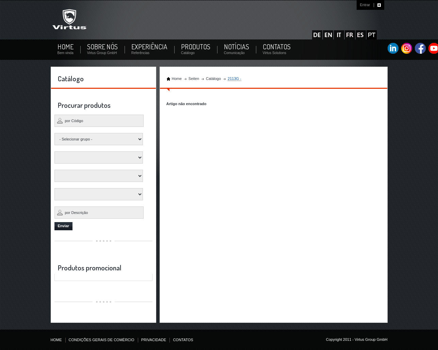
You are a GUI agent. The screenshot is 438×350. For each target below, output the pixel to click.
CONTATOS (277, 46)
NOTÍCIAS (236, 46)
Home (177, 79)
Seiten (194, 79)
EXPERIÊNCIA (149, 46)
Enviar (63, 226)
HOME (66, 46)
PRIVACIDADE (153, 340)
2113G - (234, 79)
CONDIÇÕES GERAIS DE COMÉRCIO (101, 340)
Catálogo (213, 79)
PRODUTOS (195, 46)
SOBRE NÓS (102, 46)
